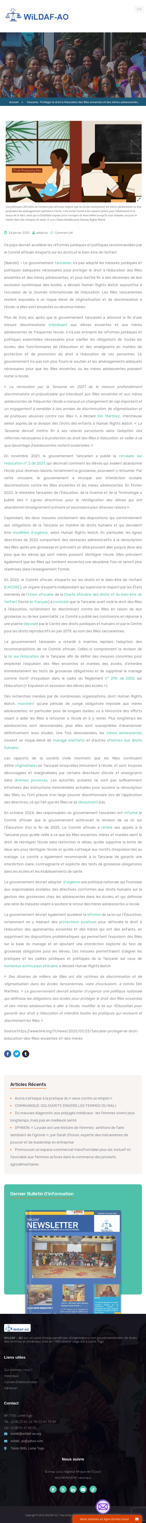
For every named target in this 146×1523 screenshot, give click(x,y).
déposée (31, 624)
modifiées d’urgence (30, 532)
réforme (94, 914)
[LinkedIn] (73, 1489)
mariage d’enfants (69, 740)
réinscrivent (88, 802)
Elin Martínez (108, 416)
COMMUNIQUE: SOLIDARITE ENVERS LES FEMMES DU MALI (65, 1105)
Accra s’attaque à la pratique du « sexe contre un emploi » (63, 1098)
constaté (61, 602)
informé (131, 813)
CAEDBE (12, 587)
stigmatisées (26, 765)
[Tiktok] (93, 1489)
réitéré (106, 827)
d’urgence (71, 882)
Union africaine (41, 594)
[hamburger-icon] (139, 9)
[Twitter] (63, 1489)
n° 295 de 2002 (120, 678)
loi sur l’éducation (23, 656)
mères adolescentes (124, 733)
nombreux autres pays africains (30, 966)
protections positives (78, 922)
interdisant (58, 325)
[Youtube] (83, 1489)
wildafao (42, 233)
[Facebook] (53, 1489)
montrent (26, 703)
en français (38, 602)
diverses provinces (31, 780)
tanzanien (63, 263)
